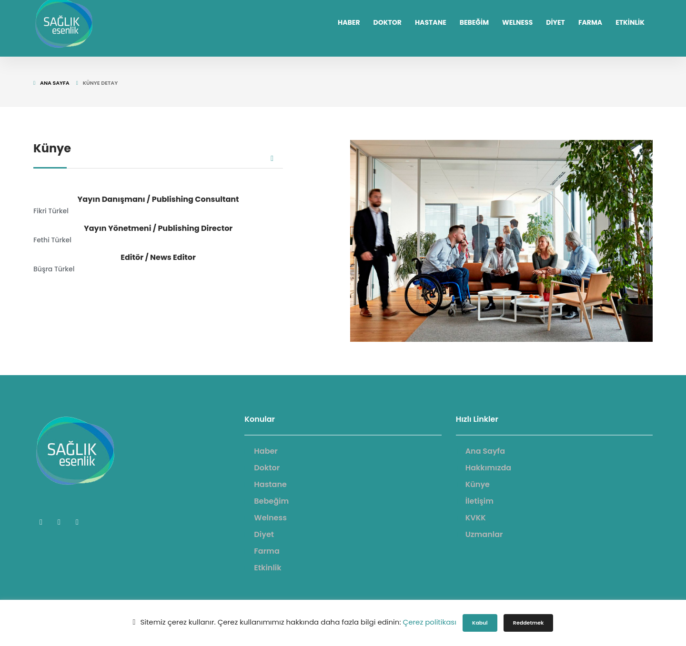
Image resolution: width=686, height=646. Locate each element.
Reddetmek (528, 622)
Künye (477, 484)
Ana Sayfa (55, 83)
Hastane (270, 484)
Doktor (267, 467)
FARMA (590, 22)
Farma (266, 551)
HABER (349, 22)
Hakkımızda (488, 467)
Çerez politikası (429, 622)
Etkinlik (267, 567)
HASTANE (430, 22)
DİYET (555, 22)
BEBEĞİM (474, 22)
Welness (270, 517)
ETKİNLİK (630, 22)
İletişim (479, 501)
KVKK (475, 517)
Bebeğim (271, 501)
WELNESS (517, 22)
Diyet (264, 534)
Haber (266, 451)
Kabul (480, 622)
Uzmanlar (484, 534)
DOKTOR (387, 22)
